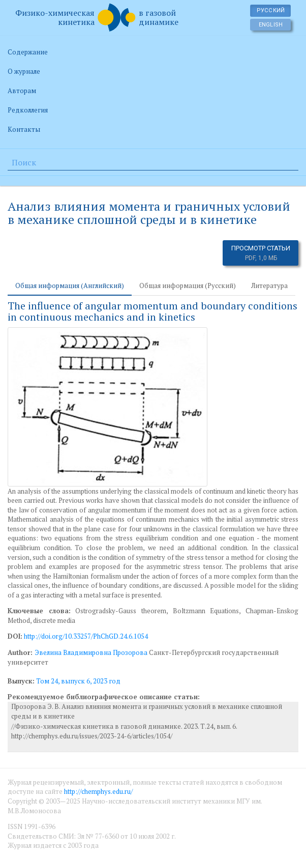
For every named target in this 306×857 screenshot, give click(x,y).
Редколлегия (28, 110)
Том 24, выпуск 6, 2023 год (78, 680)
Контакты (24, 129)
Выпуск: (21, 680)
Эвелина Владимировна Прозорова (91, 652)
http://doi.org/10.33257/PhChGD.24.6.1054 (86, 636)
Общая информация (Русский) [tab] (187, 285)
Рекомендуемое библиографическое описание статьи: (104, 696)
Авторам (22, 90)
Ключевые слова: (39, 610)
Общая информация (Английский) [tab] (69, 285)
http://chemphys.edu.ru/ (98, 791)
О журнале (24, 71)
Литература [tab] (269, 285)
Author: (21, 652)
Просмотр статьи (260, 253)
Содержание (28, 51)
